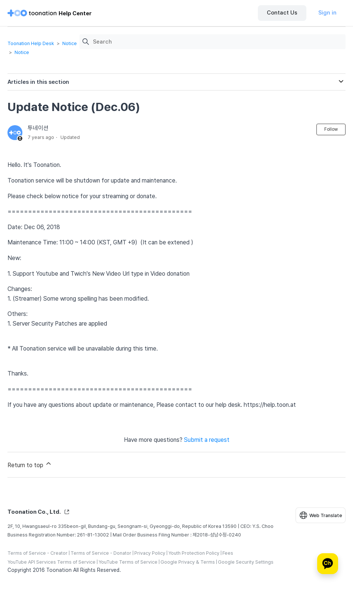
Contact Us (282, 12)
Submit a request (206, 439)
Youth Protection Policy (193, 553)
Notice (69, 43)
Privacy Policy (149, 553)
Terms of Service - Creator (37, 553)
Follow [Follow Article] (331, 129)
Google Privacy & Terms (187, 562)
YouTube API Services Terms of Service (51, 562)
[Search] (217, 41)
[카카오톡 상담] (327, 563)
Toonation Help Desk (30, 43)
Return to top (29, 464)
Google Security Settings (246, 562)
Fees (227, 553)
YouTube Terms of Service (128, 562)
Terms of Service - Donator (101, 553)
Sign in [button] (327, 12)
